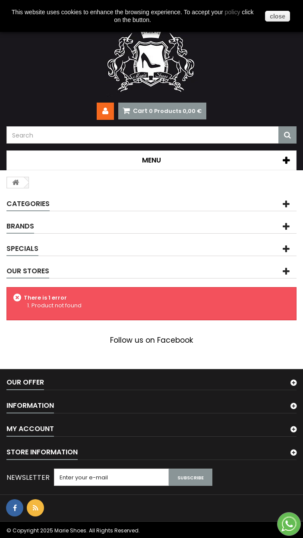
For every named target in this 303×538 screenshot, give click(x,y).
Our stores (27, 271)
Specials (22, 248)
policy (232, 12)
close (277, 16)
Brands (20, 226)
